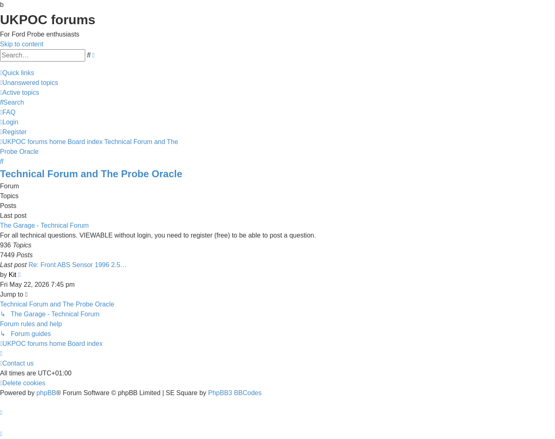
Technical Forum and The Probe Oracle (91, 173)
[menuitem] (29, 82)
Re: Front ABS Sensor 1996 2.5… (77, 264)
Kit (12, 274)
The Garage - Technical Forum (44, 225)
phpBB (46, 392)
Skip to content (21, 44)
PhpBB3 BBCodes (235, 392)
